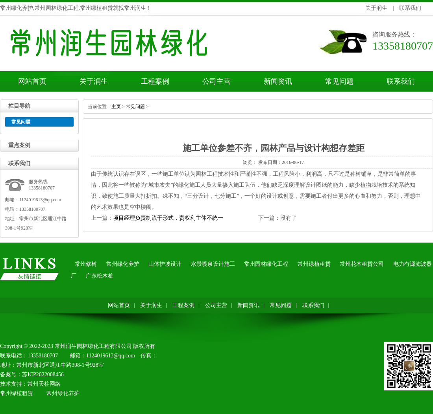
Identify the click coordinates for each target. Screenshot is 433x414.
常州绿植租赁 (314, 264)
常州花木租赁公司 (362, 264)
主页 (116, 106)
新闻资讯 (278, 81)
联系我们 (410, 8)
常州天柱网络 (44, 384)
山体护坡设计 (164, 264)
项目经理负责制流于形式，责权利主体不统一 (168, 218)
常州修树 (86, 264)
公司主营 (216, 81)
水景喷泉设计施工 (213, 264)
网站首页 (32, 81)
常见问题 (339, 81)
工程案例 (155, 81)
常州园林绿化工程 (266, 264)
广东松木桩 (99, 276)
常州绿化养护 (122, 264)
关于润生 (376, 8)
